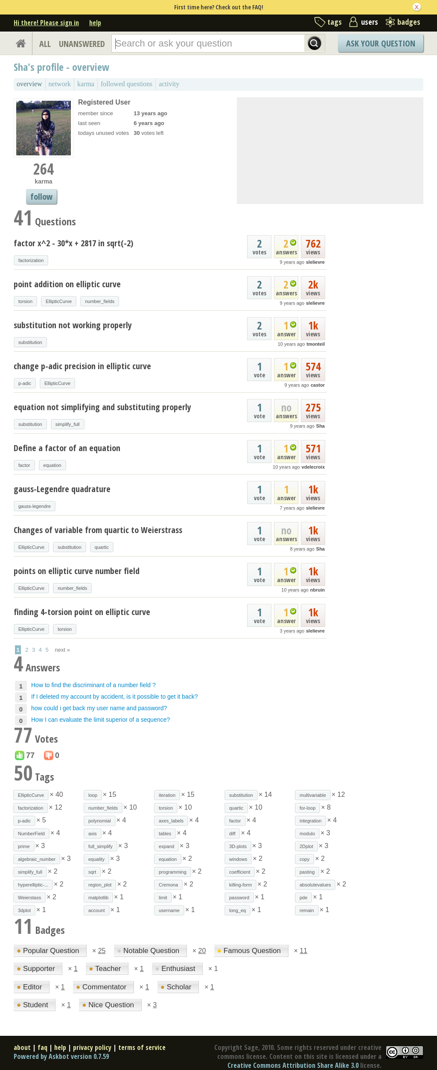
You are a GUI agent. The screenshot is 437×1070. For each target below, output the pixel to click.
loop (92, 795)
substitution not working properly (73, 325)
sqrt (92, 872)
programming (172, 872)
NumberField (31, 833)
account (96, 910)
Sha (320, 426)
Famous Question (250, 951)
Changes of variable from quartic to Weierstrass (98, 530)
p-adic (24, 383)
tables (165, 833)
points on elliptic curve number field (77, 571)
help (95, 22)
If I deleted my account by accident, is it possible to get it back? (114, 696)
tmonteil (315, 344)
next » (62, 650)
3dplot (24, 910)
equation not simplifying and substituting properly (102, 407)
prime (24, 846)
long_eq (237, 910)
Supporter (37, 969)
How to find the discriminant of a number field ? (93, 685)
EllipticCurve (59, 301)
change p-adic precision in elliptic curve (82, 366)
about (22, 1047)
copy (304, 859)
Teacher (106, 969)
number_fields (99, 301)
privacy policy (92, 1047)
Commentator (102, 987)
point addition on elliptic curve (67, 284)
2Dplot (306, 846)
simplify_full (67, 424)
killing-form (240, 884)
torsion (25, 301)
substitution (30, 342)
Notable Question (149, 951)
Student (33, 1005)
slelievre (315, 262)
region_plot (99, 884)
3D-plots (238, 846)
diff (232, 833)
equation (52, 465)
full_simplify (100, 846)
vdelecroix (313, 466)
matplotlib (98, 897)
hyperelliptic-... (33, 884)
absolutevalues (315, 884)
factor (24, 465)
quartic (102, 547)
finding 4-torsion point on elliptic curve (82, 612)
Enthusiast (176, 969)
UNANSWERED (82, 44)
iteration (167, 795)
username (169, 910)
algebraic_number (36, 859)
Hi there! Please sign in (46, 22)
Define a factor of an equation (67, 448)
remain (307, 910)
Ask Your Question (380, 43)
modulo (307, 833)
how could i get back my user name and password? (99, 708)
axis (92, 833)
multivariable (313, 795)
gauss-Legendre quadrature (62, 489)
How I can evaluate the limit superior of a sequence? (100, 719)
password (239, 897)
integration (310, 820)
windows (238, 859)
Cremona (168, 884)
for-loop (307, 808)
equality (96, 859)
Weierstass (29, 897)
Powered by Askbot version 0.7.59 (61, 1056)
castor (318, 385)
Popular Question (49, 951)
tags (334, 22)
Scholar (176, 987)
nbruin (317, 589)
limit (163, 897)
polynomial (99, 820)
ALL (45, 44)
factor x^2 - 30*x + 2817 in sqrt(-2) (73, 243)
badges (408, 22)
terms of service (142, 1047)
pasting (307, 872)
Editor (30, 987)
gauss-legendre (34, 506)
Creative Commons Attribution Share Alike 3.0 (292, 1065)
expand (166, 846)
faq (42, 1047)
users (369, 22)
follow (41, 196)
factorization (31, 260)
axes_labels (171, 820)
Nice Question (109, 1005)
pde (303, 897)
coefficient (239, 872)
